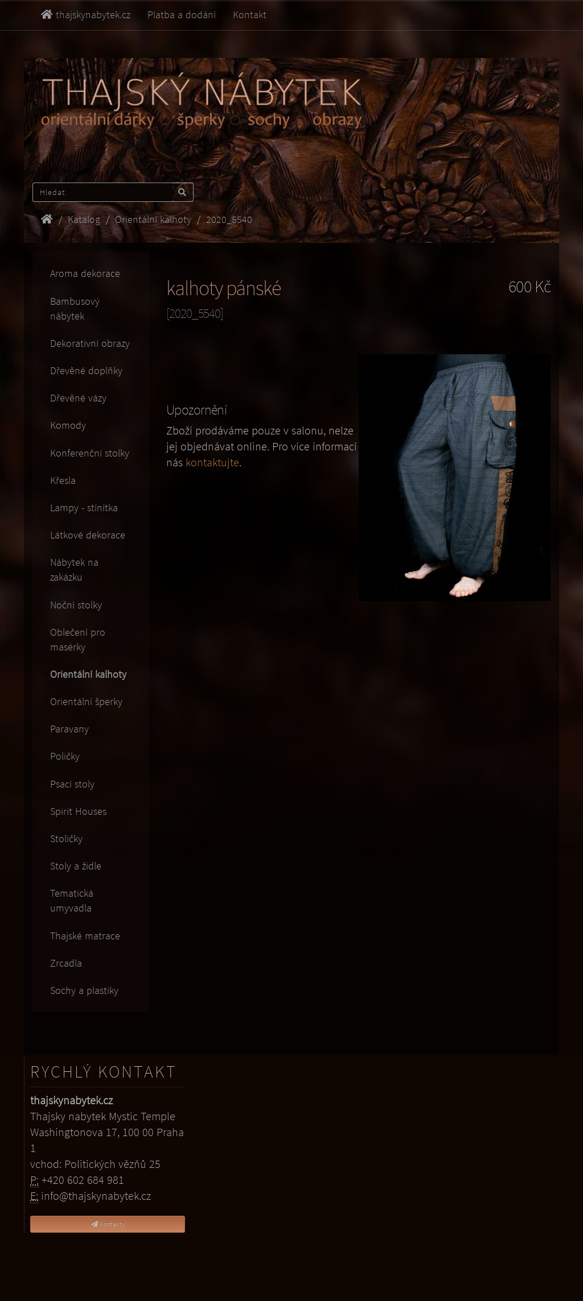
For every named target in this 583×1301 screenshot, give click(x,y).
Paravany (69, 728)
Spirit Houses (78, 811)
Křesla (63, 480)
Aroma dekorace (85, 273)
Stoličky (66, 838)
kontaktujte (212, 462)
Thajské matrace (85, 935)
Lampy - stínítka (84, 507)
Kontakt (249, 14)
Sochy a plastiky (84, 990)
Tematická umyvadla (71, 900)
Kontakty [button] (108, 1224)
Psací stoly (72, 783)
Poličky (65, 756)
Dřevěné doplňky (86, 370)
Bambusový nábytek (75, 308)
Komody (68, 425)
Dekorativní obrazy (90, 343)
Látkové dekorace (87, 534)
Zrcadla (66, 962)
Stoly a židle (75, 865)
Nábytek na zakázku (74, 569)
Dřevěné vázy (78, 397)
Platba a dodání (181, 14)
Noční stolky (76, 604)
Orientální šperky (86, 701)
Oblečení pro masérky (77, 639)
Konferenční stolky (89, 452)
